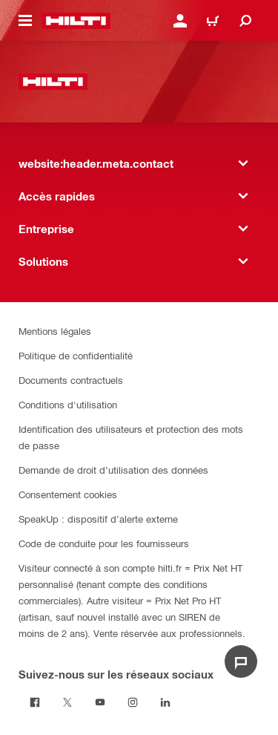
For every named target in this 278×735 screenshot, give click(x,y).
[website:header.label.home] (76, 21)
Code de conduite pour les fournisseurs (104, 543)
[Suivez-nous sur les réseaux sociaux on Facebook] (35, 702)
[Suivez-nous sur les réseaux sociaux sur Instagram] (132, 702)
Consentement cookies (68, 494)
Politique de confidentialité (76, 355)
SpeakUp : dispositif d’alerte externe (98, 518)
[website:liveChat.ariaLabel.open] (241, 661)
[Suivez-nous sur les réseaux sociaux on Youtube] (100, 702)
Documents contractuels (71, 379)
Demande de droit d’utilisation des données (113, 469)
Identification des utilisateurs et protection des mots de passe (131, 437)
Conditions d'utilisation (68, 404)
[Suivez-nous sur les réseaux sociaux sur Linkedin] (165, 702)
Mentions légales (55, 330)
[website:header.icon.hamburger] (25, 20)
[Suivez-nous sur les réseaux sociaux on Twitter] (67, 702)
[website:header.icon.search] (245, 20)
